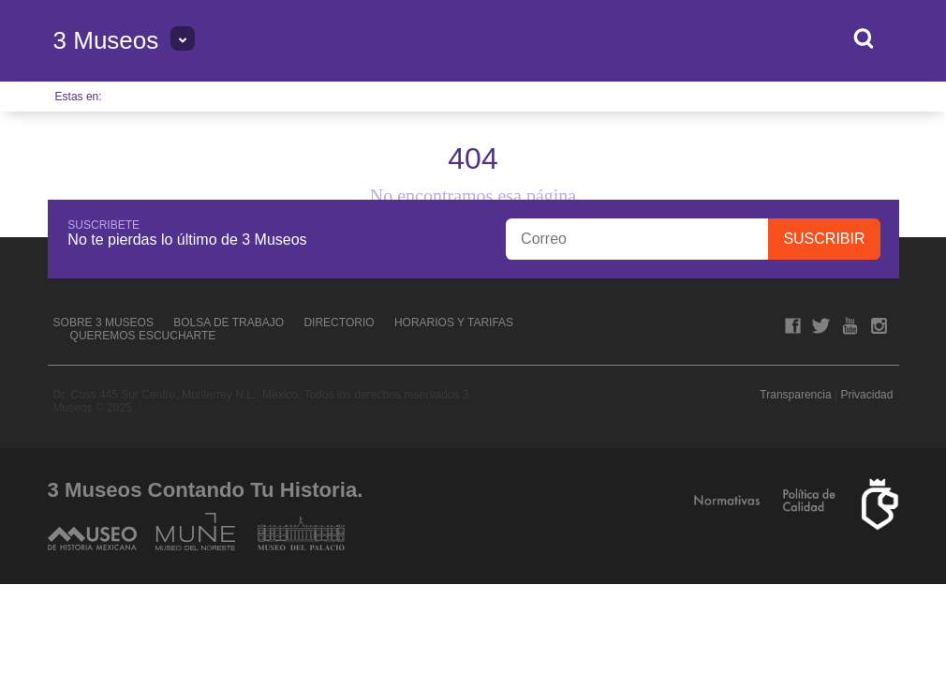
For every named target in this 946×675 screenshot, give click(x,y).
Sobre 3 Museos (103, 322)
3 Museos (106, 40)
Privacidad (866, 394)
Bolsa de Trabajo (228, 322)
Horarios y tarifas (453, 322)
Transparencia (795, 394)
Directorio (338, 322)
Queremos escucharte (143, 335)
